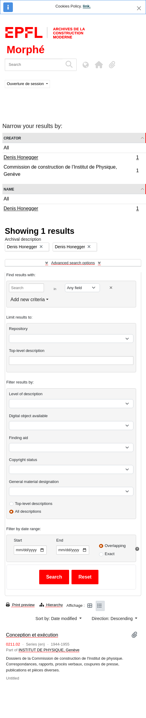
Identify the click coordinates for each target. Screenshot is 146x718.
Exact (110, 553)
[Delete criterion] (111, 288)
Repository (18, 328)
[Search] (34, 65)
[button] (98, 65)
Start (18, 540)
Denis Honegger (71, 158)
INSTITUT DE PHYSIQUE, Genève (49, 650)
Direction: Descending (113, 618)
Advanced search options (73, 263)
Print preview (20, 605)
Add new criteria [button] (27, 299)
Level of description (25, 394)
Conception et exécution (32, 634)
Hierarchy (51, 605)
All (6, 147)
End (59, 540)
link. (87, 6)
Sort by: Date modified (57, 618)
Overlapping (115, 545)
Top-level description (27, 350)
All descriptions (28, 511)
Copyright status (23, 459)
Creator (12, 138)
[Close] (139, 8)
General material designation (34, 481)
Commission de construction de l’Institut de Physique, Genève (71, 170)
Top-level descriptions (33, 503)
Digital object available (28, 416)
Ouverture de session (26, 83)
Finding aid (18, 437)
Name (9, 189)
